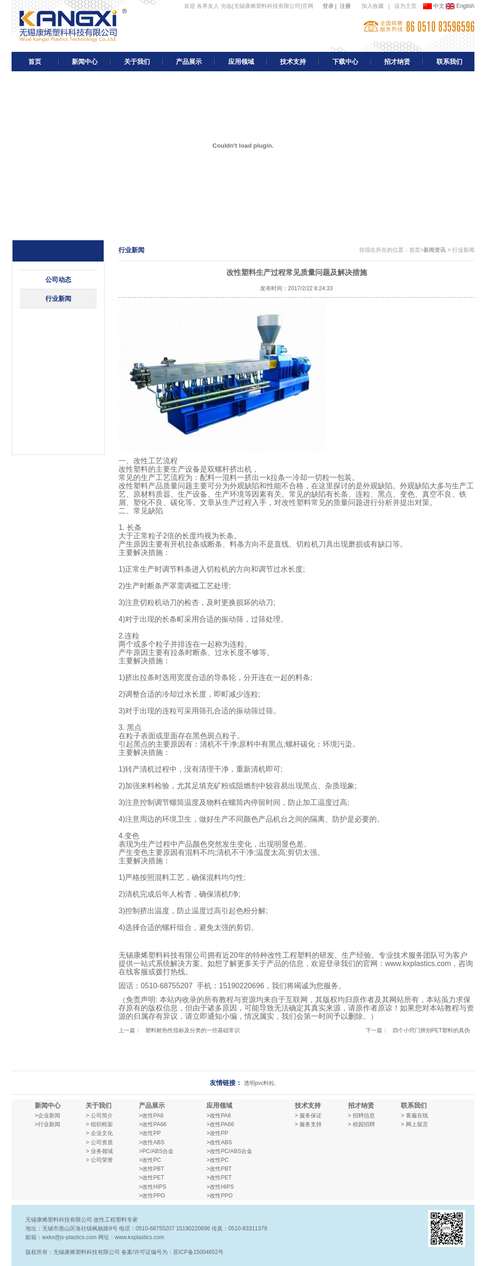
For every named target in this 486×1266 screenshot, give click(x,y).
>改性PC (150, 1160)
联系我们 (449, 61)
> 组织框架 (99, 1124)
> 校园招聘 (361, 1124)
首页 (34, 61)
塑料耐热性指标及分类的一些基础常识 (192, 1030)
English (460, 6)
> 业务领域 (99, 1151)
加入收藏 (372, 6)
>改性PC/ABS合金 (229, 1151)
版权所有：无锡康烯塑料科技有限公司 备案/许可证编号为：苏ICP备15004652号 (124, 1252)
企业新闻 (49, 1115)
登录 (328, 6)
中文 (434, 6)
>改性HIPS (152, 1187)
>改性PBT (151, 1169)
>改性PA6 (151, 1115)
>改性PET (151, 1177)
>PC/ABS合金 (156, 1151)
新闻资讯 (435, 250)
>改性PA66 (152, 1124)
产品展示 (189, 61)
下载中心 (345, 61)
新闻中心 (85, 61)
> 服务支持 (308, 1124)
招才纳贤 (397, 61)
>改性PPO (152, 1195)
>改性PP (150, 1133)
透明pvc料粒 (259, 1083)
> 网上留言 (414, 1124)
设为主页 (405, 6)
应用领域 (241, 61)
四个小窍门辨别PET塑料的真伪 (431, 1030)
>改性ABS (151, 1142)
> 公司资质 (99, 1142)
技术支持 (293, 61)
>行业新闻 (47, 1124)
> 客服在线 (414, 1115)
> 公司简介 (99, 1115)
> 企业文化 (99, 1133)
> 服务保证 (308, 1115)
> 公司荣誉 (99, 1160)
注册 (345, 6)
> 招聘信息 (361, 1115)
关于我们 (137, 61)
